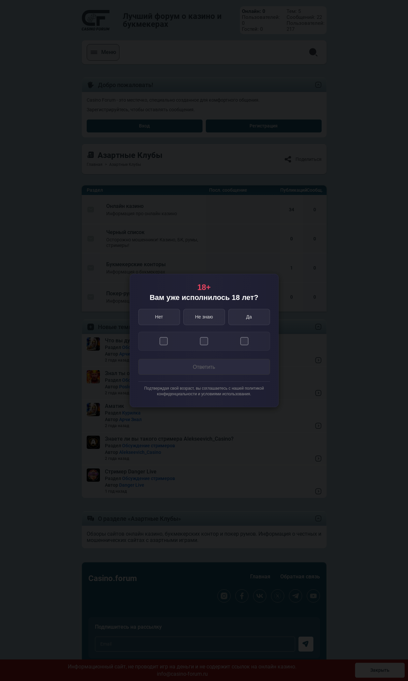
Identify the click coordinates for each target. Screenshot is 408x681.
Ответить (204, 367)
